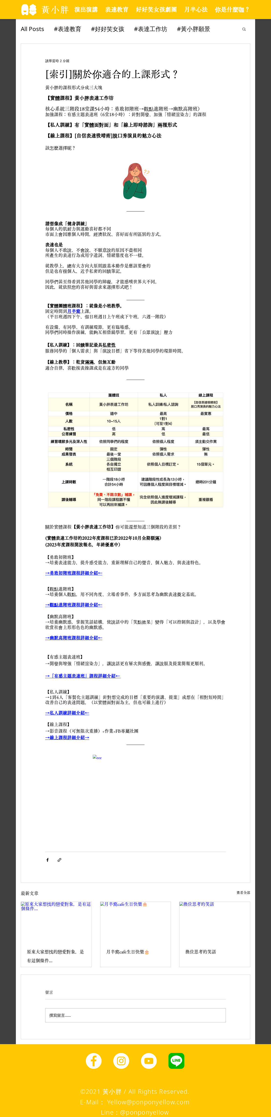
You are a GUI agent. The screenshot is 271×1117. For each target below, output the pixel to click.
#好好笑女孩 (107, 29)
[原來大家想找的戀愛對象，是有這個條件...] (56, 921)
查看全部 (243, 892)
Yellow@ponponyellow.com (148, 1102)
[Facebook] (94, 1061)
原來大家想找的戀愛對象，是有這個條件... (55, 956)
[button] (244, 29)
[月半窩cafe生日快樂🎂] (135, 921)
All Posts (32, 29)
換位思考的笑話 (200, 952)
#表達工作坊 (150, 29)
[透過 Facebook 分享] (47, 860)
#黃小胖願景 (193, 29)
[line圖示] (176, 1061)
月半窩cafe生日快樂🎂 (127, 952)
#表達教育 (67, 29)
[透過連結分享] (59, 860)
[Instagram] (121, 1061)
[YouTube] (149, 1061)
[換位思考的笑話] (214, 921)
